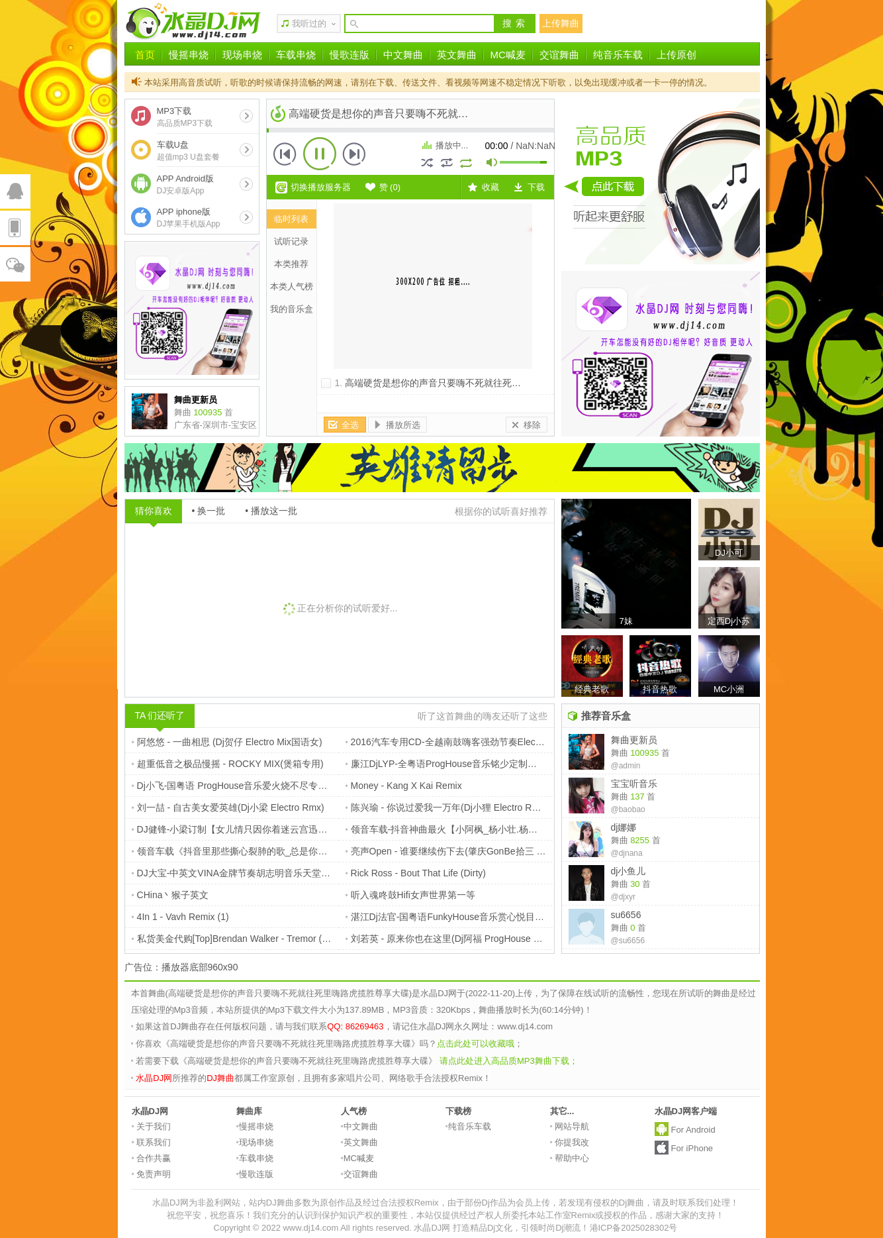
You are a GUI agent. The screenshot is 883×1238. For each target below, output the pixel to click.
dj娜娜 (624, 827)
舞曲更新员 (634, 740)
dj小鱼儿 (628, 871)
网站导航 (570, 1126)
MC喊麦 (508, 54)
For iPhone (692, 1148)
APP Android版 (185, 184)
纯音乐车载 (618, 54)
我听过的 (309, 23)
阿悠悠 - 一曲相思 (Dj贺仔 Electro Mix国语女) (227, 742)
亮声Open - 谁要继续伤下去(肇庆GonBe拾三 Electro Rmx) (468, 851)
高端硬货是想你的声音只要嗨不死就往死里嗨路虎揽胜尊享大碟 (474, 383)
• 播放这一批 (271, 510)
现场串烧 (242, 54)
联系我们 (151, 1142)
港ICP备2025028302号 (634, 1228)
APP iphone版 (188, 218)
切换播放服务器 (321, 187)
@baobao (628, 809)
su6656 (626, 914)
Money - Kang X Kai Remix (404, 785)
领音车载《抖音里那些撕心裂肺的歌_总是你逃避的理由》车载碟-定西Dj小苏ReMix (304, 851)
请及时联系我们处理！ (696, 1203)
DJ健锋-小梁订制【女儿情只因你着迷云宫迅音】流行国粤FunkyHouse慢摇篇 (292, 829)
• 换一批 (209, 510)
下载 (536, 187)
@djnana (627, 853)
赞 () (390, 187)
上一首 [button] (285, 154)
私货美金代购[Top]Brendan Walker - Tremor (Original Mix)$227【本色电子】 (291, 938)
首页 (145, 54)
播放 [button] (319, 153)
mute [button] (492, 164)
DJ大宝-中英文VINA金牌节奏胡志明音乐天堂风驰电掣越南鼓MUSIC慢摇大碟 (292, 873)
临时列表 (291, 219)
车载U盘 (188, 151)
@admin (626, 765)
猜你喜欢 (153, 510)
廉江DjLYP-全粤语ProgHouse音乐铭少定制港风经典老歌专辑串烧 (483, 763)
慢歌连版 (349, 54)
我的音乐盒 (291, 309)
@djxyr (623, 897)
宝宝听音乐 (634, 783)
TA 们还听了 (160, 715)
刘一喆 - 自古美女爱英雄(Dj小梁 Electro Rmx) (228, 807)
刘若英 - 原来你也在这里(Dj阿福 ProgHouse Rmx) (451, 938)
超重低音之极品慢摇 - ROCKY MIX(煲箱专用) (228, 763)
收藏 (490, 187)
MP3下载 (185, 117)
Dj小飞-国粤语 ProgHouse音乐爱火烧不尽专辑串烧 (239, 785)
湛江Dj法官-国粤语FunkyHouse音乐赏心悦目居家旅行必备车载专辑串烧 (496, 916)
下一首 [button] (354, 154)
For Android (693, 1130)
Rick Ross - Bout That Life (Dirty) (416, 873)
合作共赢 (151, 1158)
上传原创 (676, 54)
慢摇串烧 (189, 54)
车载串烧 (296, 54)
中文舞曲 (403, 54)
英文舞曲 (457, 54)
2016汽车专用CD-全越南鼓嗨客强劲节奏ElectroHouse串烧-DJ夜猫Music (497, 742)
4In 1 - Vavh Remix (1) (180, 916)
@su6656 (628, 940)
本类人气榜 (291, 286)
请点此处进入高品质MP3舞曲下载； (509, 1061)
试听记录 (291, 241)
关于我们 (151, 1126)
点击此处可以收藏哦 (475, 1044)
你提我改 (570, 1142)
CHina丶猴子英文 (170, 895)
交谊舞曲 (559, 54)
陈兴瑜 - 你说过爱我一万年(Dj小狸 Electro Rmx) (446, 807)
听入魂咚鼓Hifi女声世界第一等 (410, 895)
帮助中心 (570, 1158)
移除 (532, 425)
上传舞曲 (560, 23)
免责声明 (151, 1174)
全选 (350, 425)
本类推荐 (291, 264)
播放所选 (403, 425)
